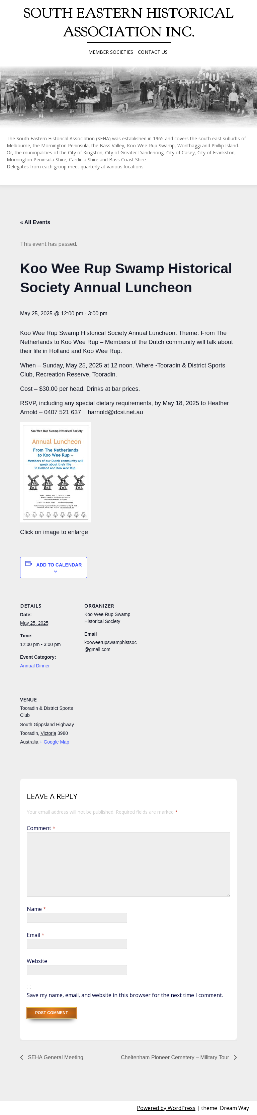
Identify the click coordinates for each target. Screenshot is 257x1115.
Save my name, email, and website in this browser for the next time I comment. (125, 995)
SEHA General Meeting (54, 1057)
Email (36, 935)
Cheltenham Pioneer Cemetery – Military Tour (176, 1057)
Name (36, 909)
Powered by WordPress (166, 1108)
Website (37, 961)
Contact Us (153, 52)
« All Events (35, 222)
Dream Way (234, 1108)
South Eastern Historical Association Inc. (129, 22)
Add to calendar (59, 565)
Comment (41, 828)
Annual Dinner (35, 665)
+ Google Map (54, 742)
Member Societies (110, 52)
